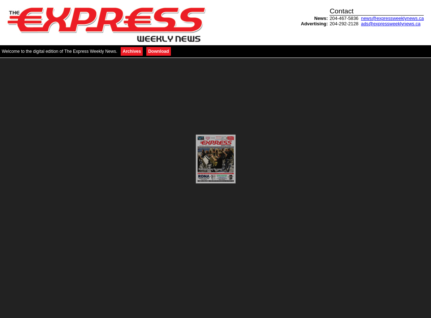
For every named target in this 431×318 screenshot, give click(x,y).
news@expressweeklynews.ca (392, 18)
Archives (131, 51)
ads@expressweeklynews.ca (391, 23)
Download (158, 51)
